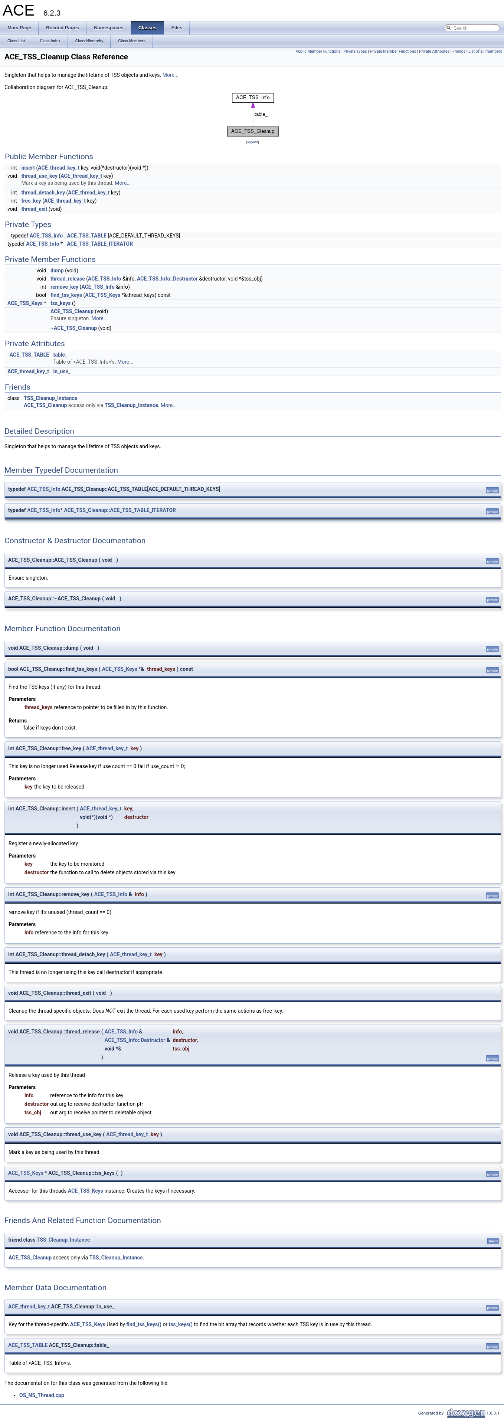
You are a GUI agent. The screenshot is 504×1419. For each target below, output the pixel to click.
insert (28, 168)
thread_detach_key (43, 193)
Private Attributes (434, 51)
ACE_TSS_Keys (102, 295)
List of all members (485, 51)
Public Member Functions (318, 51)
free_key (31, 201)
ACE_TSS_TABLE (87, 236)
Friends (458, 51)
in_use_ (62, 371)
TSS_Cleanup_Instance (50, 398)
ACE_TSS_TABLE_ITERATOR (100, 244)
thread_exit (34, 209)
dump (57, 270)
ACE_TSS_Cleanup (72, 311)
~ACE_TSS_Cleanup (73, 328)
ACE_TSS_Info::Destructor (167, 279)
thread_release (67, 279)
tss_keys (60, 303)
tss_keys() (181, 1324)
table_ (60, 355)
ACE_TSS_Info (46, 236)
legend (252, 142)
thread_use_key (39, 176)
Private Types (355, 51)
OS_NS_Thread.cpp (41, 1395)
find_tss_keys (66, 295)
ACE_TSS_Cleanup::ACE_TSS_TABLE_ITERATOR (120, 510)
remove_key (64, 287)
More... (171, 75)
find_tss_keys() (143, 1324)
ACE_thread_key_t (58, 168)
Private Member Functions (393, 51)
